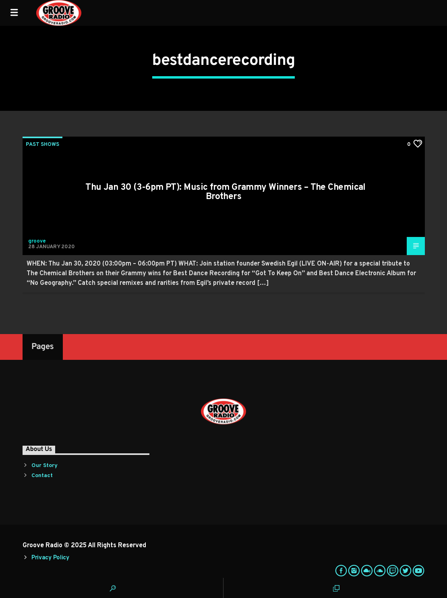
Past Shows (42, 144)
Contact (42, 475)
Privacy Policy (50, 558)
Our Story (44, 465)
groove (37, 241)
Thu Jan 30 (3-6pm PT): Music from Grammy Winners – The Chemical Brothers (225, 192)
